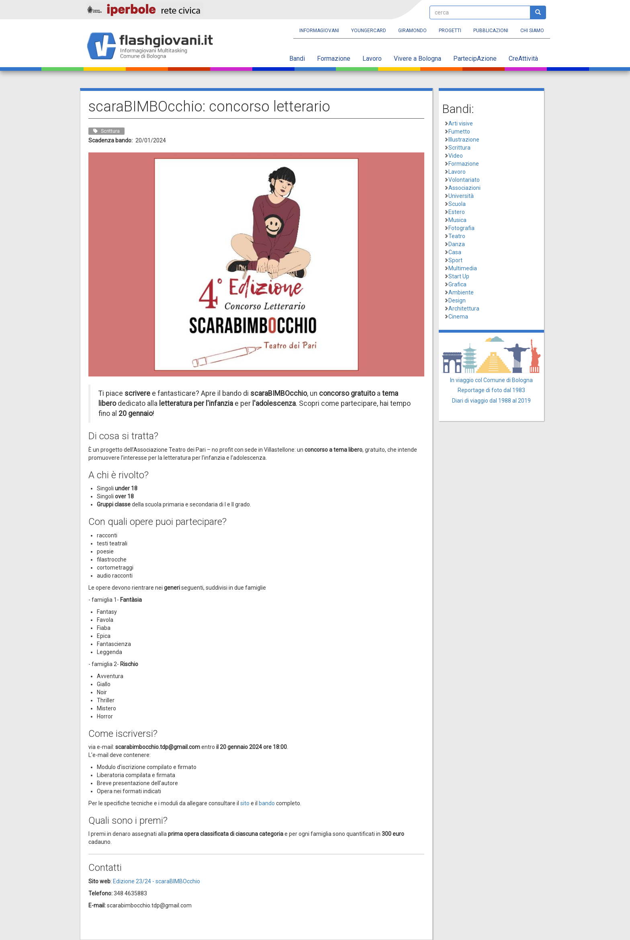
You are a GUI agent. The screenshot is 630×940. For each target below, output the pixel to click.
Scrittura (459, 147)
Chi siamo (532, 30)
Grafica (457, 284)
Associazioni (464, 188)
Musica (457, 220)
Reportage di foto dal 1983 (491, 390)
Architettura (463, 308)
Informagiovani (319, 30)
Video (455, 155)
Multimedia (462, 268)
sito (245, 803)
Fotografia (461, 228)
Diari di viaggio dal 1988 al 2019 (491, 400)
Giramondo (412, 30)
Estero (456, 212)
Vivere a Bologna (417, 58)
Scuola (457, 204)
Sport (455, 260)
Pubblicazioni (490, 30)
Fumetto (459, 131)
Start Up (458, 276)
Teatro (456, 236)
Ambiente (461, 292)
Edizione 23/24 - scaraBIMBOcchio (156, 881)
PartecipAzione (475, 58)
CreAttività (523, 58)
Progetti (450, 30)
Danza (456, 244)
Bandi (297, 58)
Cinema (458, 316)
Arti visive (460, 123)
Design (457, 300)
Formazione (333, 58)
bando (267, 803)
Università (461, 196)
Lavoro (372, 58)
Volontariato (464, 180)
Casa (454, 252)
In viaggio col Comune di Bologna (491, 380)
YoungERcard (368, 30)
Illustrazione (463, 139)
